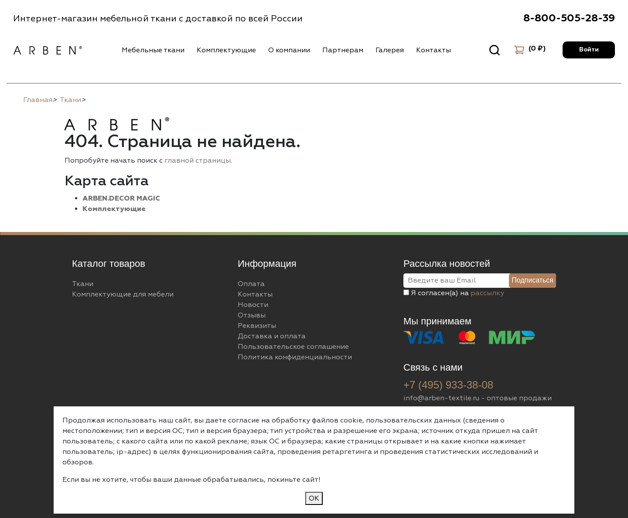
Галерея (389, 50)
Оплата (251, 283)
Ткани (82, 283)
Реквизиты (257, 325)
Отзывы (252, 315)
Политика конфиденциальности (295, 357)
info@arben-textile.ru (441, 398)
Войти (589, 50)
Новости (253, 304)
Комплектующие (226, 50)
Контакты (433, 50)
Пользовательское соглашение (293, 346)
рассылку (487, 293)
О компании (289, 50)
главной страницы (197, 160)
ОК (314, 498)
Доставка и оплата (272, 336)
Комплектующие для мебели (123, 294)
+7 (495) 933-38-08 (448, 385)
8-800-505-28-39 (569, 18)
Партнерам (342, 50)
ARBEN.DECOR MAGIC (121, 198)
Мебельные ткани (153, 50)
